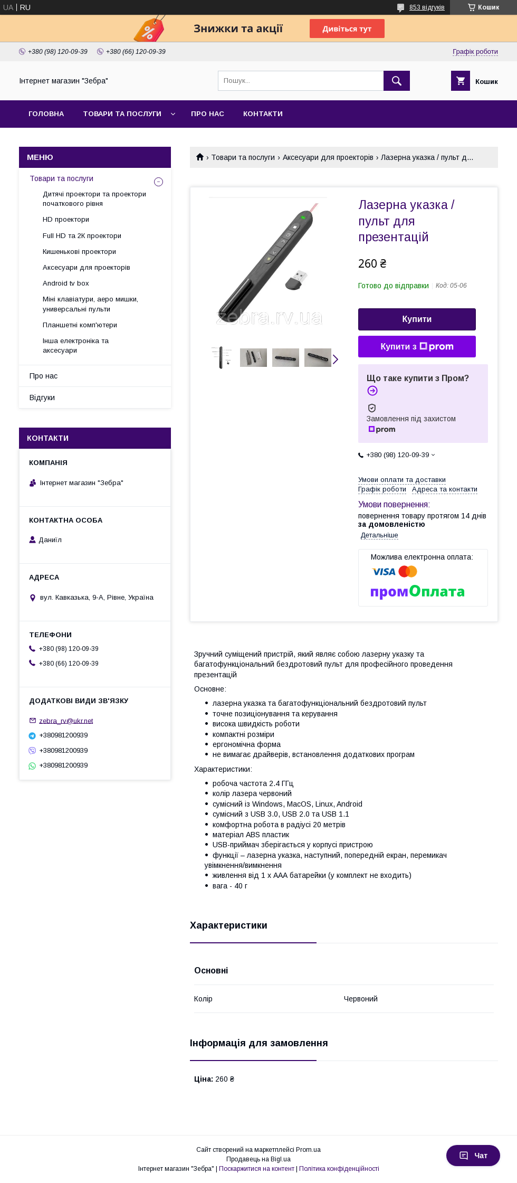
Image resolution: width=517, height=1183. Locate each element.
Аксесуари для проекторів (328, 157)
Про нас (207, 114)
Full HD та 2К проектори (82, 236)
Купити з (416, 347)
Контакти (263, 114)
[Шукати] (397, 81)
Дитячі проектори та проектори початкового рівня (94, 198)
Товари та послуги (122, 114)
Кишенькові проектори (79, 251)
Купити (417, 319)
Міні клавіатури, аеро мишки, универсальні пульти (90, 304)
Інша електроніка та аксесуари (76, 345)
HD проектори (66, 219)
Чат (473, 1155)
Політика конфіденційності (339, 1168)
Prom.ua (308, 1149)
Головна (46, 114)
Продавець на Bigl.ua (258, 1159)
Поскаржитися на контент (256, 1168)
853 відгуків (427, 7)
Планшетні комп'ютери (80, 325)
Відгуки (42, 397)
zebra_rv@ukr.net (66, 720)
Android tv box (66, 283)
